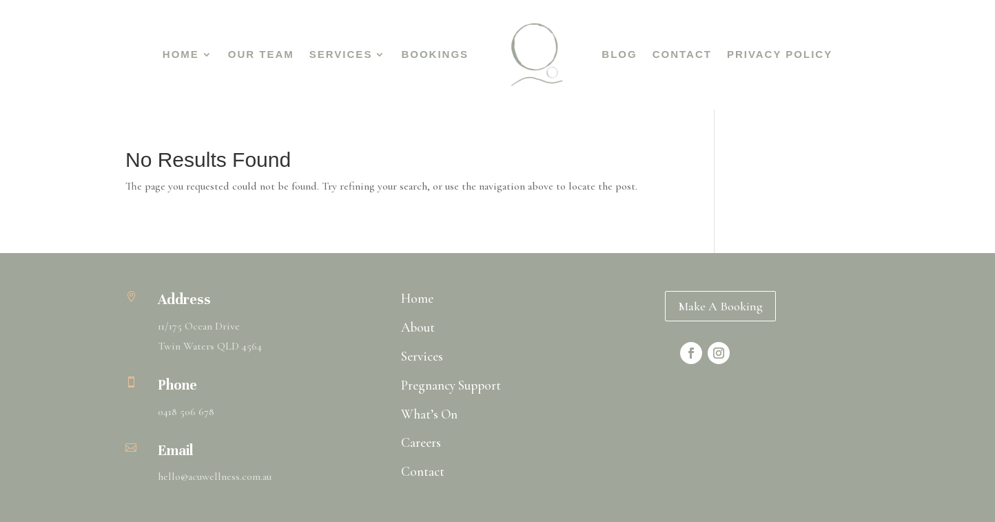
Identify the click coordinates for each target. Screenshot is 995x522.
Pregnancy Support (451, 385)
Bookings (435, 54)
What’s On (429, 414)
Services (341, 54)
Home (181, 54)
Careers (421, 442)
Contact (682, 54)
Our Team (261, 54)
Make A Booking (720, 306)
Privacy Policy (779, 54)
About (418, 327)
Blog (619, 54)
